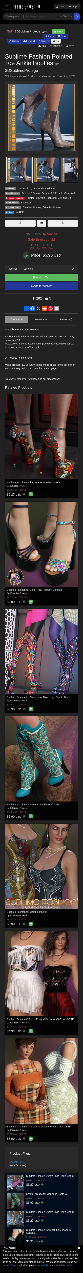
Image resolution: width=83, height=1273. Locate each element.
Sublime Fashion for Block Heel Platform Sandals (34, 589)
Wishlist (44, 41)
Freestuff (29, 41)
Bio (56, 41)
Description (17, 319)
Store (62, 36)
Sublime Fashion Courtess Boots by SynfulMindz (34, 804)
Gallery (14, 41)
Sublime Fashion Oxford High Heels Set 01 (50, 1211)
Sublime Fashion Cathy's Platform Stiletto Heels (33, 482)
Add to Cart (41, 277)
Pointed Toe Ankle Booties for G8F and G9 (49, 198)
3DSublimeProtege (21, 70)
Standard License (32, 207)
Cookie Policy (42, 1265)
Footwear (26, 202)
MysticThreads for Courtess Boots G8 (47, 1193)
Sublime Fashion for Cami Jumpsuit (27, 911)
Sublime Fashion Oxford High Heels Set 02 (50, 1175)
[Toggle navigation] (7, 7)
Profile (49, 36)
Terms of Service (11, 1265)
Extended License (52, 207)
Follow (58, 31)
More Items (41, 319)
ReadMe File (16, 1162)
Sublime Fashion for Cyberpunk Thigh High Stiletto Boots (39, 697)
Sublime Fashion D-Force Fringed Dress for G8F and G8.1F (40, 1019)
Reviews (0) (66, 319)
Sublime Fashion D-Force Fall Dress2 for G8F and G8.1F (39, 1126)
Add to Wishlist (41, 286)
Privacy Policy (66, 1265)
